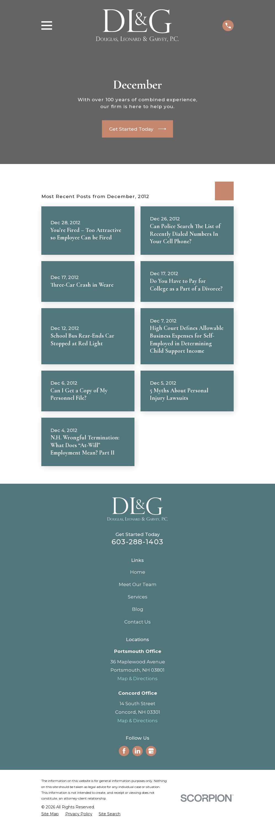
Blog (137, 609)
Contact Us (137, 622)
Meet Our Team (138, 584)
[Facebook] (124, 751)
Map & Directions (137, 678)
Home (137, 572)
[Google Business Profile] (151, 751)
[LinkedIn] (137, 751)
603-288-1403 (137, 541)
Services (137, 597)
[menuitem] (50, 814)
